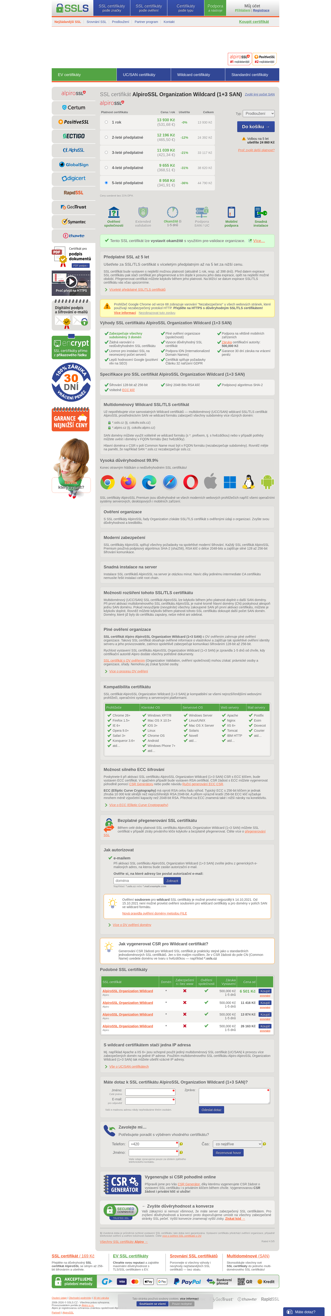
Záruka (227, 342)
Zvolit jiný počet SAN (260, 94)
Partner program (146, 22)
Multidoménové (248, 1256)
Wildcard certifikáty (193, 75)
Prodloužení (120, 22)
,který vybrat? (71, 485)
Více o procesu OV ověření (128, 671)
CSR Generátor (189, 1184)
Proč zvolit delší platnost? (256, 150)
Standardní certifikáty (249, 75)
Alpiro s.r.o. (88, 1305)
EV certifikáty (69, 75)
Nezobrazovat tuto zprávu (157, 313)
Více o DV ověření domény (132, 925)
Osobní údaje (59, 1297)
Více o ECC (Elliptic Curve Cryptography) (138, 805)
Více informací (125, 313)
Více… (257, 241)
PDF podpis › (80, 265)
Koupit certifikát (254, 22)
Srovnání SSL (96, 22)
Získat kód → (235, 1218)
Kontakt (169, 22)
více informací (189, 1298)
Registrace (261, 10)
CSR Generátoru (141, 784)
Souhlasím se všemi (152, 1303)
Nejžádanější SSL (67, 22)
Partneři (56, 1312)
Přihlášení (243, 10)
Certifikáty (185, 8)
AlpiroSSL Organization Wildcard (128, 991)
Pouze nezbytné (182, 1303)
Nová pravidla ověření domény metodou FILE (154, 913)
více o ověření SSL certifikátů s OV (182, 1235)
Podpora (215, 8)
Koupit (265, 991)
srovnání (265, 995)
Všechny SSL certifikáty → (124, 1242)
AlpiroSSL (68, 1312)
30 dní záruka (101, 1297)
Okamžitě (171, 221)
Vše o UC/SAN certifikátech (129, 1066)
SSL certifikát (73, 1256)
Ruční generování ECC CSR (202, 784)
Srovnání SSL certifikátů (194, 1256)
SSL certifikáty (111, 8)
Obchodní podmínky (80, 1297)
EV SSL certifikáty (130, 1256)
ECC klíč (128, 390)
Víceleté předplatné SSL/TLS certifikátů (137, 289)
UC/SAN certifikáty (139, 75)
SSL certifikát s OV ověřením (124, 660)
